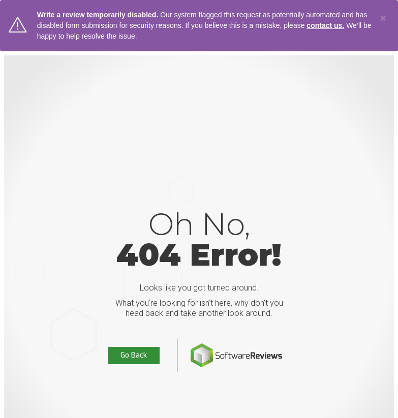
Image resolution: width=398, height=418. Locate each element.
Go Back (133, 355)
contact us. (325, 25)
